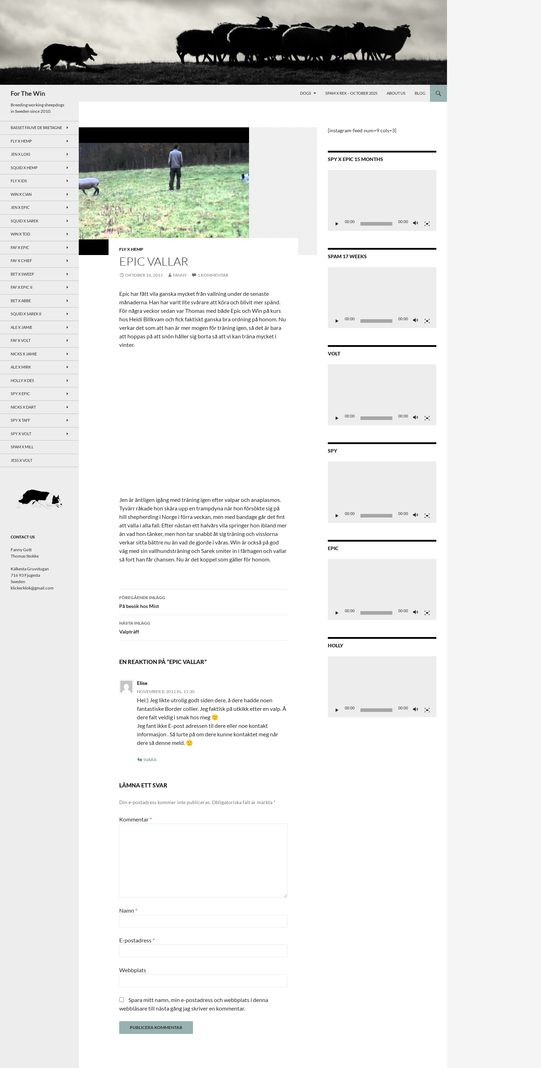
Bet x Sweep (22, 274)
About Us (396, 93)
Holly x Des (22, 380)
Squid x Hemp (24, 167)
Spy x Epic (20, 393)
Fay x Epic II (21, 287)
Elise (142, 683)
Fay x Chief (21, 260)
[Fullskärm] (427, 223)
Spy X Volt (21, 433)
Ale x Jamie (21, 327)
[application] (382, 200)
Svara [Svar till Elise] (149, 759)
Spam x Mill (22, 446)
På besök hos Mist (203, 601)
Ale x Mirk (21, 367)
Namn (128, 910)
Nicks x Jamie (24, 354)
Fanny (180, 275)
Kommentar (135, 819)
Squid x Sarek (24, 220)
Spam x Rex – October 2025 (351, 93)
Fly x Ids (19, 180)
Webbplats (132, 970)
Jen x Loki (20, 154)
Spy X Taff (20, 420)
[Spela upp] (337, 223)
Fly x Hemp (131, 249)
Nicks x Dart (23, 407)
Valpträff (203, 627)
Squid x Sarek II (26, 313)
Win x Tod (20, 234)
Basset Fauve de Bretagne (36, 127)
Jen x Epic (20, 207)
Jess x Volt (21, 460)
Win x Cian (21, 194)
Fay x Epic (20, 247)
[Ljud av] (415, 223)
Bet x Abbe (21, 300)
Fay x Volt (21, 340)
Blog (420, 93)
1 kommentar (213, 275)
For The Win (28, 93)
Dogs (305, 93)
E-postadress (137, 940)
